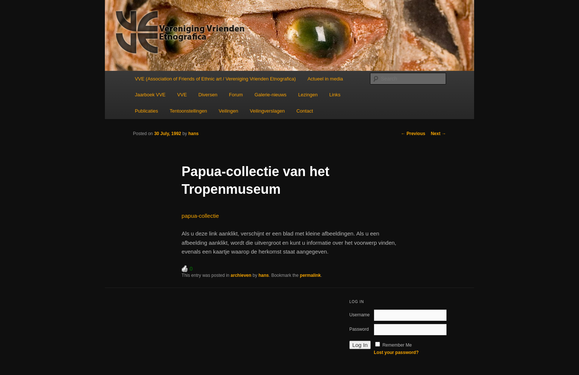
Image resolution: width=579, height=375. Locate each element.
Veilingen (228, 111)
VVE (182, 94)
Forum (236, 94)
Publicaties (146, 111)
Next (438, 133)
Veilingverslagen (267, 111)
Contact (305, 111)
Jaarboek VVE (150, 94)
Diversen (207, 94)
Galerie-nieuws (270, 94)
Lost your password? (396, 352)
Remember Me (397, 345)
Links (334, 94)
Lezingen (308, 94)
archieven (241, 275)
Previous (413, 133)
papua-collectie (200, 216)
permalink (310, 275)
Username (359, 314)
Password (359, 329)
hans (193, 133)
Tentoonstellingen (188, 111)
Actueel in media (325, 79)
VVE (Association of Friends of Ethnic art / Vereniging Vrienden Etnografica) (215, 79)
